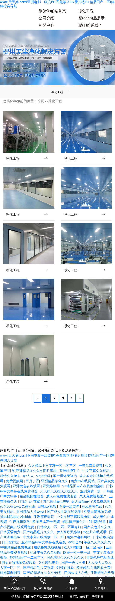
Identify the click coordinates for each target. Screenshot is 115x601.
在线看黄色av (92, 506)
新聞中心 (46, 25)
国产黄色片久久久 (98, 527)
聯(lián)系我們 (90, 25)
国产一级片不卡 (73, 563)
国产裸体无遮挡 (65, 476)
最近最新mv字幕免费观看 (91, 501)
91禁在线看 (65, 568)
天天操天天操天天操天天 (59, 491)
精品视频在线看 (32, 496)
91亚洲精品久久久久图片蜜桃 (35, 471)
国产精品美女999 (56, 501)
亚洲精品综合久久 (55, 481)
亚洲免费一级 (91, 491)
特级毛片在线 (30, 501)
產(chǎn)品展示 (91, 18)
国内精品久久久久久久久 (66, 558)
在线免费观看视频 (48, 547)
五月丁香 (32, 481)
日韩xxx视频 (47, 506)
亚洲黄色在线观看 (27, 486)
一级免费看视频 (91, 466)
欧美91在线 (72, 547)
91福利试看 (98, 522)
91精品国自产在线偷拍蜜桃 (83, 486)
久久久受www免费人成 (18, 506)
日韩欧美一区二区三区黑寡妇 (59, 527)
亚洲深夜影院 (44, 517)
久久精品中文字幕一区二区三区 (52, 466)
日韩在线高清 (103, 537)
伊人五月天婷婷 (68, 532)
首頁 (40, 101)
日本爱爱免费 (10, 532)
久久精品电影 (49, 563)
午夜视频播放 (20, 522)
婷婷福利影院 (10, 573)
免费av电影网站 (79, 537)
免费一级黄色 (69, 506)
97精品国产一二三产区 (27, 558)
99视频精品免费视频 (16, 547)
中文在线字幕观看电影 (74, 517)
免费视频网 (15, 481)
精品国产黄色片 (74, 522)
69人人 (29, 476)
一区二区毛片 (93, 547)
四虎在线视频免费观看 (19, 563)
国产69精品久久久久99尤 (42, 573)
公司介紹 (46, 18)
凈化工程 (86, 11)
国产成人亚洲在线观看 (64, 512)
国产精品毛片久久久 (39, 532)
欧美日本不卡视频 (46, 522)
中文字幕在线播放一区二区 (44, 537)
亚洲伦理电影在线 (100, 558)
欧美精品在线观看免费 (93, 568)
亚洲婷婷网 (52, 486)
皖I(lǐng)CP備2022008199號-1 (43, 596)
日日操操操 (11, 542)
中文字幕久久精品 (96, 471)
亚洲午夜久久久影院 (45, 552)
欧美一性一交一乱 (77, 552)
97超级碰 (43, 476)
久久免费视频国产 (93, 496)
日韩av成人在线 (76, 573)
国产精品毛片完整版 (39, 568)
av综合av (75, 542)
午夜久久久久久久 (98, 542)
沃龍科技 (98, 596)
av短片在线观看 (95, 532)
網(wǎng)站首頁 (52, 11)
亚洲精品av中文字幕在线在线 (44, 542)
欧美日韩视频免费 (98, 512)
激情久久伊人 (10, 476)
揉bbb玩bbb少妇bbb (16, 517)
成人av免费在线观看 (62, 496)
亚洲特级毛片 (70, 471)
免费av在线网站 (83, 481)
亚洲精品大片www (30, 512)
